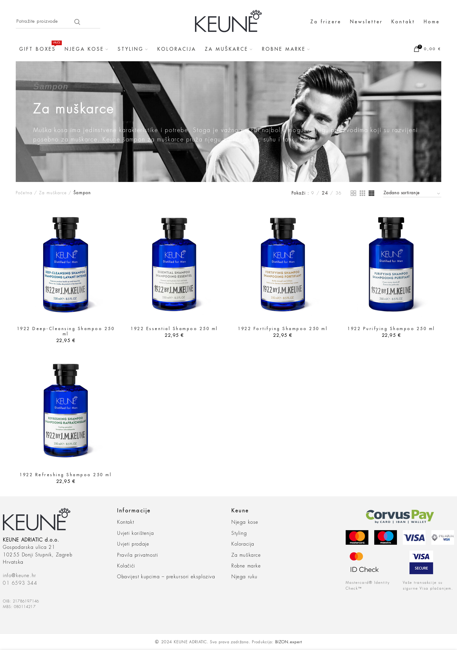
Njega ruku (244, 576)
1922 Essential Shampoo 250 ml (174, 329)
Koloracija (242, 544)
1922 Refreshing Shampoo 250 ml (66, 475)
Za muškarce (53, 193)
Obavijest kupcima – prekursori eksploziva (166, 576)
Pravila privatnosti (137, 555)
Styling (239, 533)
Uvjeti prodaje (133, 544)
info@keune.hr (19, 575)
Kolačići (126, 566)
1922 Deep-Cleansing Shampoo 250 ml (66, 331)
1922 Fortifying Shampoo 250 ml (283, 329)
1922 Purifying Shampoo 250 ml (391, 329)
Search (77, 22)
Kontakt (125, 522)
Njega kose (245, 522)
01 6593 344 (20, 583)
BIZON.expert (288, 642)
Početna (24, 193)
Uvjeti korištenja (135, 533)
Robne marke (246, 566)
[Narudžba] (412, 193)
